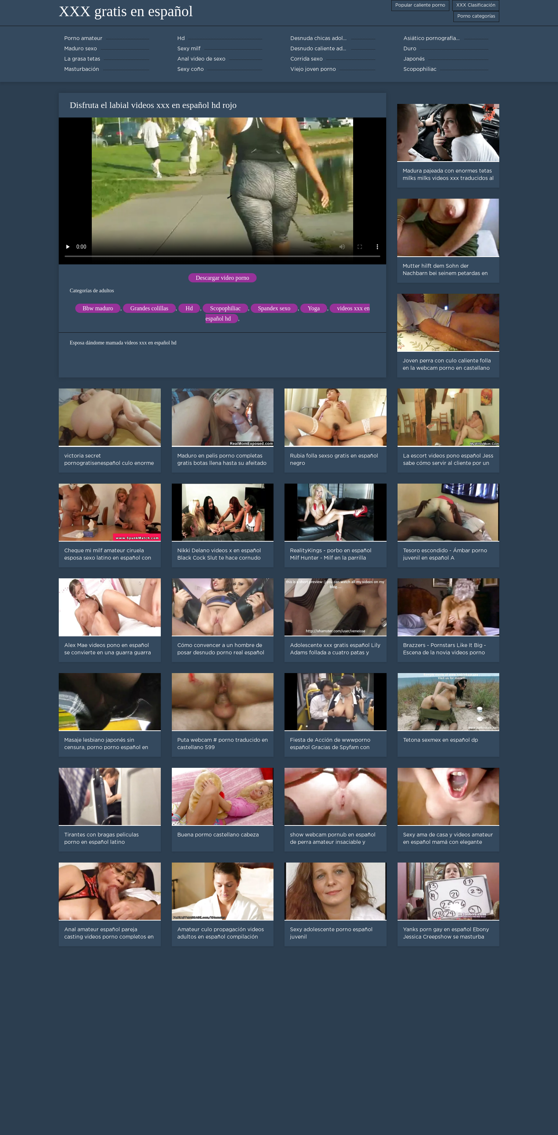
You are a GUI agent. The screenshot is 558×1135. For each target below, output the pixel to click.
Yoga (314, 308)
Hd (189, 308)
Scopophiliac (225, 308)
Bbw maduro (98, 308)
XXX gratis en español (126, 11)
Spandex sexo (274, 308)
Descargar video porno (222, 278)
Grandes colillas (149, 308)
